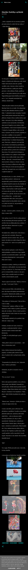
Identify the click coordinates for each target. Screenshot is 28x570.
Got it (18, 568)
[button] (3, 17)
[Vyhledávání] (26, 2)
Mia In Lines (7, 2)
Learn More (11, 568)
